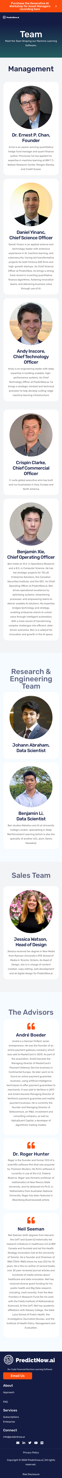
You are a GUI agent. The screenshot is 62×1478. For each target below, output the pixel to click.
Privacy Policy (31, 1452)
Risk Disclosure (31, 1474)
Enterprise (9, 1421)
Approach (8, 1392)
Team (6, 1397)
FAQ (5, 1401)
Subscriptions (11, 1417)
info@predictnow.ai (14, 1436)
